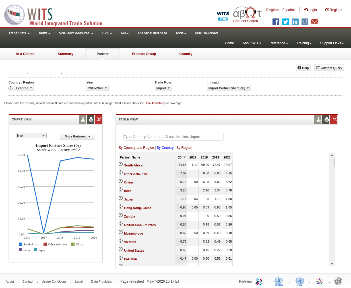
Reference (278, 43)
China (128, 182)
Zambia (129, 216)
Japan (128, 199)
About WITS (252, 43)
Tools (181, 33)
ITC (260, 281)
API (125, 33)
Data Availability (155, 103)
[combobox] (31, 135)
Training (304, 43)
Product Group (144, 54)
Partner (103, 54)
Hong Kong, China (137, 208)
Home (229, 43)
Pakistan (130, 259)
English (272, 10)
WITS (57, 14)
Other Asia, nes (135, 174)
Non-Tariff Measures (76, 33)
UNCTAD (280, 281)
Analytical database (152, 33)
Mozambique (133, 233)
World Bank (339, 281)
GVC (107, 33)
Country (185, 54)
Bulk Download (206, 33)
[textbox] (173, 137)
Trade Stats (19, 33)
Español (288, 10)
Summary (65, 54)
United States (134, 250)
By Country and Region (136, 148)
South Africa (133, 165)
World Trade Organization (319, 281)
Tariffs (44, 33)
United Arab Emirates (140, 225)
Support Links (332, 43)
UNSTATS (299, 281)
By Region (184, 148)
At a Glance (25, 54)
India (127, 191)
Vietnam (130, 242)
